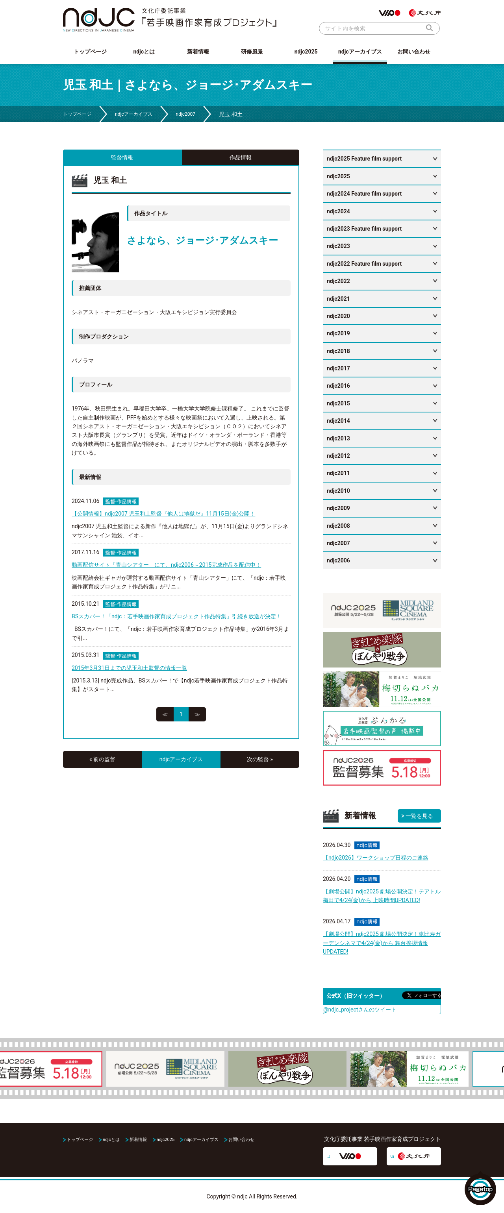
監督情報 (122, 157)
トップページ (90, 51)
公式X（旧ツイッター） (355, 996)
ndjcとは (144, 51)
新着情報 (198, 51)
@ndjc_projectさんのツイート (360, 1009)
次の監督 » (260, 759)
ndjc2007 (186, 114)
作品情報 (241, 157)
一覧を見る (419, 816)
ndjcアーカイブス (360, 51)
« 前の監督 (102, 759)
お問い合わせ (413, 51)
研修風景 (252, 51)
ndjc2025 (306, 51)
